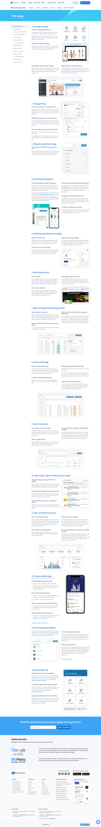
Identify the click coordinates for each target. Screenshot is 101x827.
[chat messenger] (98, 823)
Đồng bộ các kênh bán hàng (20, 32)
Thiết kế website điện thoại (61, 789)
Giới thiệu (30, 782)
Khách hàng (37, 2)
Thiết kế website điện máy (61, 791)
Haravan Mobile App (19, 56)
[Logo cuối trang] (18, 774)
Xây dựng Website (16, 782)
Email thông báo (17, 37)
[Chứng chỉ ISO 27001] (81, 793)
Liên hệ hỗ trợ (46, 824)
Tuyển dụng (30, 787)
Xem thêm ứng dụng (66, 659)
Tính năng (38, 7)
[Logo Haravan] (15, 3)
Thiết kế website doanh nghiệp (62, 799)
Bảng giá (30, 2)
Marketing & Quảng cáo (19, 34)
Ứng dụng (59, 7)
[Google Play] (77, 775)
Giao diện (53, 7)
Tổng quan (31, 7)
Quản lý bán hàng (16, 786)
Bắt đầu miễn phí (85, 2)
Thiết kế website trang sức (61, 797)
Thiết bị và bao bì (45, 793)
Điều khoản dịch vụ (32, 793)
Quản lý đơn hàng (18, 45)
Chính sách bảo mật (32, 791)
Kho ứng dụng (18, 59)
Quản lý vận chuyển (19, 51)
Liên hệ (29, 789)
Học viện (44, 786)
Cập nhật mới (61, 2)
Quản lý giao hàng (45, 791)
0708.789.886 (52, 818)
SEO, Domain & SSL (18, 40)
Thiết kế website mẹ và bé (61, 793)
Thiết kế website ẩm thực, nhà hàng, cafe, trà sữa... (63, 784)
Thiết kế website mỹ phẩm (61, 787)
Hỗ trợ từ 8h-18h (18, 62)
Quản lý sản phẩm (18, 48)
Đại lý (43, 782)
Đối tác (43, 784)
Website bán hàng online (18, 8)
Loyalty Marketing (16, 789)
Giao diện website (18, 26)
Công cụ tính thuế (52, 2)
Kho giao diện (45, 787)
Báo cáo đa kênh (18, 54)
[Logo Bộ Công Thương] (84, 824)
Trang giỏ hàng (17, 29)
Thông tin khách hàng (19, 43)
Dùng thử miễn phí (64, 727)
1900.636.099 (23, 815)
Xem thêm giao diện (75, 44)
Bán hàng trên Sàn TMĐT (18, 791)
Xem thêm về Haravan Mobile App (40, 622)
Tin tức (29, 784)
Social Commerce (16, 784)
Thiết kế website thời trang (61, 782)
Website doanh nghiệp (69, 7)
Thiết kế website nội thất (61, 795)
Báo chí (29, 786)
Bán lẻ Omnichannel (17, 787)
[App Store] (85, 775)
